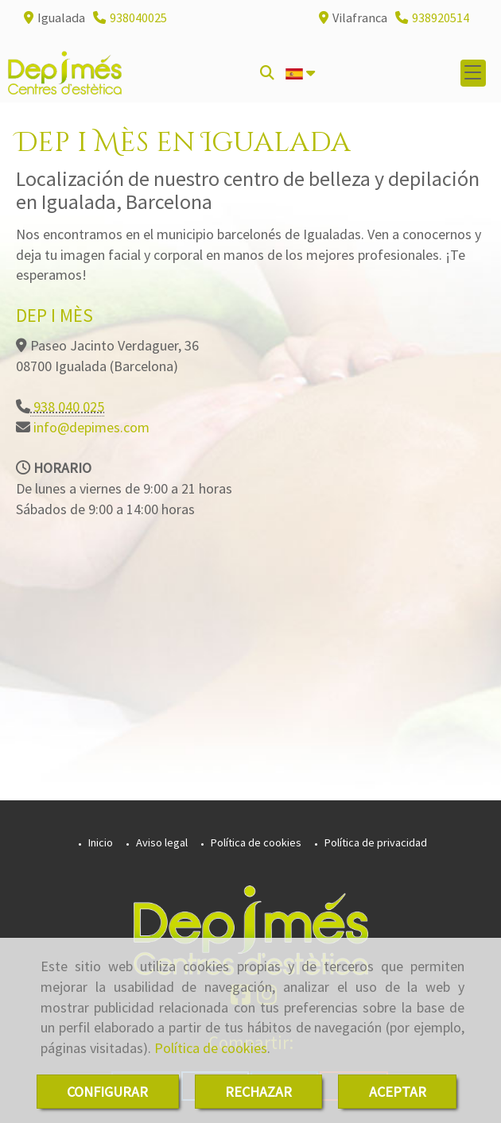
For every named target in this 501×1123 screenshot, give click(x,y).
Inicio (99, 842)
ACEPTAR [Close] (397, 1091)
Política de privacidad (374, 842)
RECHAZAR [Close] (258, 1091)
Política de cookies (210, 1048)
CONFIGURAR (107, 1091)
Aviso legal (161, 842)
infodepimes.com (90, 427)
